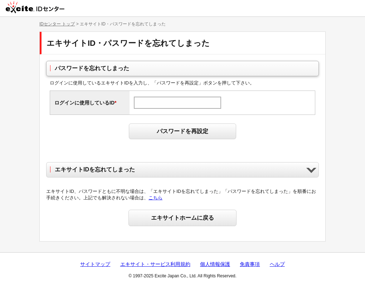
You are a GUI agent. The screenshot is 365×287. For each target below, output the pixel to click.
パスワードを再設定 (182, 131)
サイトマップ (95, 264)
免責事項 (250, 264)
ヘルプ (277, 264)
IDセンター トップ (57, 23)
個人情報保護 (215, 264)
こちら (155, 197)
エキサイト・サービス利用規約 (155, 264)
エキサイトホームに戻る (182, 218)
